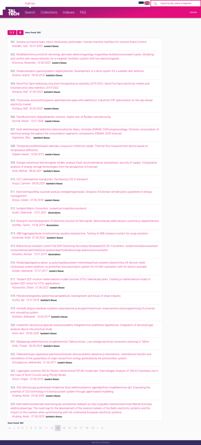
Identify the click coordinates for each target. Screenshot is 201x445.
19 (92, 428)
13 (57, 428)
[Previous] (14, 428)
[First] (9, 428)
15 (69, 428)
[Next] (97, 428)
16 (75, 428)
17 (81, 428)
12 (52, 428)
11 (46, 428)
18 (86, 428)
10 (40, 428)
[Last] (102, 428)
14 (63, 428)
